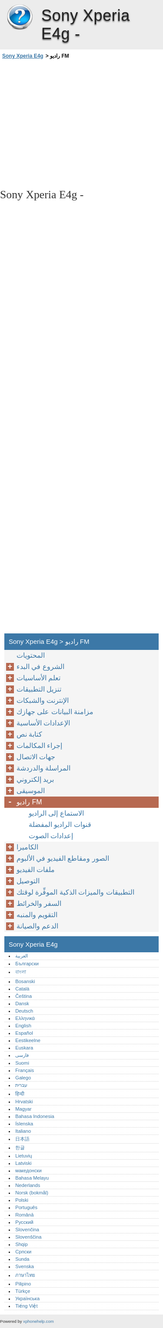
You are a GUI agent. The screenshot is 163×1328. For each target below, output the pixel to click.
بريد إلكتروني (35, 779)
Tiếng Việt (26, 1305)
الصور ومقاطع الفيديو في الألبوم (63, 858)
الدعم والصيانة (37, 926)
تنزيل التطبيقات (39, 689)
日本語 (22, 1138)
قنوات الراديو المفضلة (60, 824)
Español (24, 1033)
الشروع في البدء (40, 666)
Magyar (23, 1109)
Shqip (21, 1244)
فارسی (22, 1055)
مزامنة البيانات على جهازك (55, 711)
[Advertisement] (81, 123)
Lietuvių (23, 1155)
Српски (23, 1251)
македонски (28, 1170)
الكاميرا (27, 847)
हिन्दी (19, 1093)
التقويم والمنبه (37, 914)
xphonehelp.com (38, 1321)
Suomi (22, 1063)
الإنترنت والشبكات (43, 700)
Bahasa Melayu (32, 1177)
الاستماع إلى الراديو (56, 813)
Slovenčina (27, 1229)
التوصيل (28, 881)
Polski (21, 1200)
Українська (27, 1298)
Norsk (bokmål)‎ (31, 1192)
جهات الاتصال (36, 757)
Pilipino (23, 1283)
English (23, 1025)
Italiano (23, 1131)
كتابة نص (29, 734)
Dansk (22, 1003)
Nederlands (27, 1185)
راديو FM (29, 802)
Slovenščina (28, 1236)
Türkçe (22, 1291)
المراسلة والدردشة (43, 768)
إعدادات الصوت (51, 835)
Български (27, 963)
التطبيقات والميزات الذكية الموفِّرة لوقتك (75, 892)
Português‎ (26, 1207)
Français (24, 1070)
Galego (23, 1077)
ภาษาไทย (25, 1275)
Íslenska (24, 1123)
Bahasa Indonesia (34, 1116)
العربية (21, 955)
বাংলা (20, 971)
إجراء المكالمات (39, 745)
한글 (20, 1147)
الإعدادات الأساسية (43, 723)
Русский (24, 1222)
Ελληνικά (25, 1018)
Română (24, 1214)
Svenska (24, 1266)
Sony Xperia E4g (20, 17)
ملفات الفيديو (36, 869)
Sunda (22, 1259)
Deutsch (24, 1010)
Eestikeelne (27, 1040)
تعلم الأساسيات (38, 678)
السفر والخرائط (39, 903)
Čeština (23, 996)
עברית (21, 1085)
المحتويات (31, 655)
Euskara (24, 1047)
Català (22, 988)
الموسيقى (31, 790)
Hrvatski (24, 1101)
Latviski (23, 1163)
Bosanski (25, 981)
